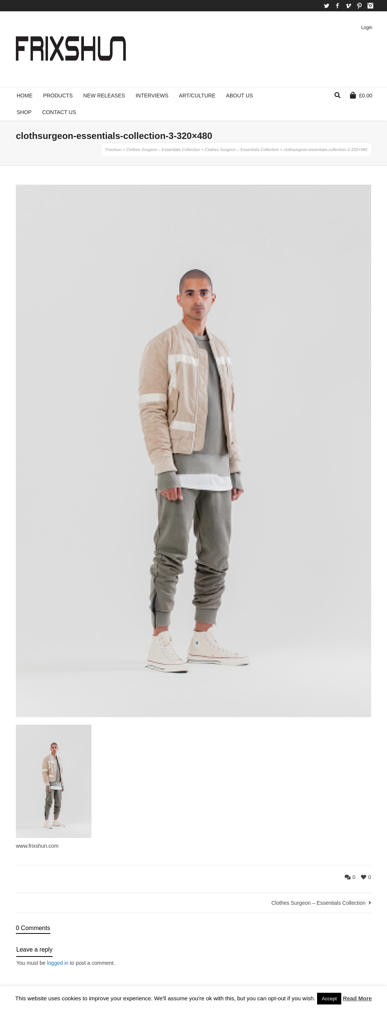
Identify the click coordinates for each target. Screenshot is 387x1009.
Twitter (326, 5)
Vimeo (348, 5)
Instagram (370, 5)
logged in (57, 963)
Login (366, 27)
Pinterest (359, 5)
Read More (357, 998)
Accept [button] (329, 998)
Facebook (337, 5)
